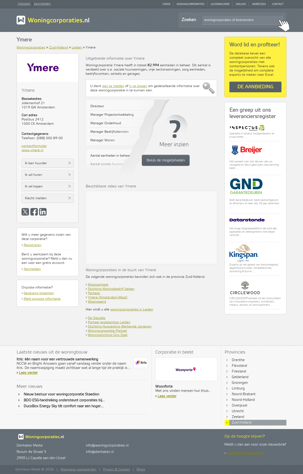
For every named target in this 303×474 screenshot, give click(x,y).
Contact (278, 4)
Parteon (94, 293)
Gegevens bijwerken (39, 293)
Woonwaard (97, 302)
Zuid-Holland (58, 47)
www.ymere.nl (32, 150)
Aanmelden (32, 269)
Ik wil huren (33, 175)
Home (166, 4)
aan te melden (113, 86)
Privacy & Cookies (116, 469)
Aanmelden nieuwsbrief (245, 453)
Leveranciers (220, 4)
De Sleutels (96, 318)
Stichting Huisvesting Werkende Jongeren (120, 326)
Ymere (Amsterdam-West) (107, 297)
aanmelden (42, 4)
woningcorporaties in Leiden (131, 309)
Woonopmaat (98, 285)
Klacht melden (36, 198)
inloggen (24, 4)
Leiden (77, 47)
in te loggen (138, 86)
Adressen (259, 4)
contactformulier (34, 146)
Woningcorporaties (191, 4)
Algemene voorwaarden (78, 469)
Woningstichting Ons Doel (107, 335)
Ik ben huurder (36, 163)
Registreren (32, 245)
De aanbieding (255, 87)
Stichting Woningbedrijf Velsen (111, 289)
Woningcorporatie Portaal (107, 331)
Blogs (141, 469)
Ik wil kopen (34, 186)
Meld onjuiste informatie (42, 299)
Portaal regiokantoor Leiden (109, 322)
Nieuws (241, 4)
